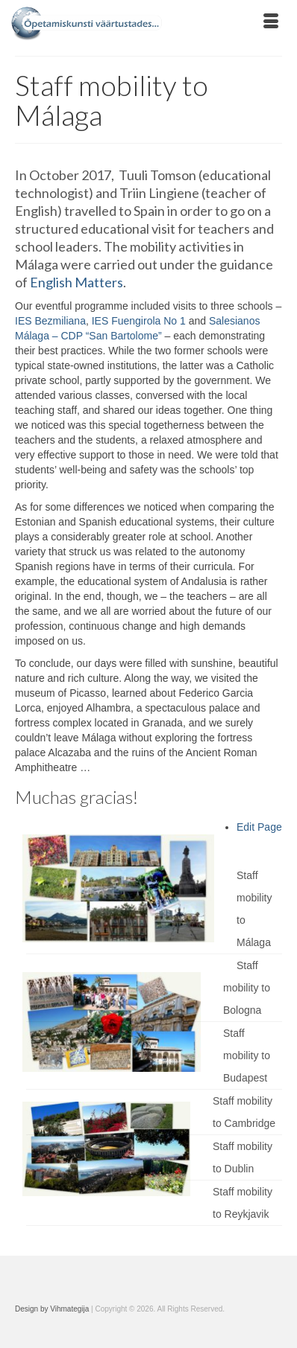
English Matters (76, 282)
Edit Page (259, 827)
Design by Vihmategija (52, 1309)
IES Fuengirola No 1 (139, 321)
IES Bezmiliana (50, 321)
